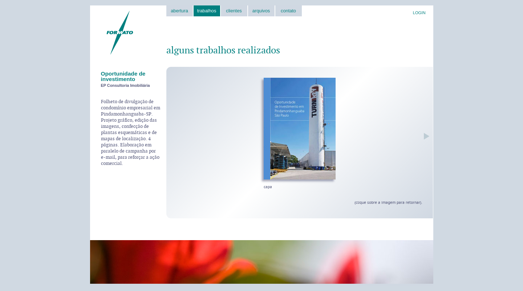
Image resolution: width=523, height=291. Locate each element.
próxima (425, 136)
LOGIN (419, 13)
